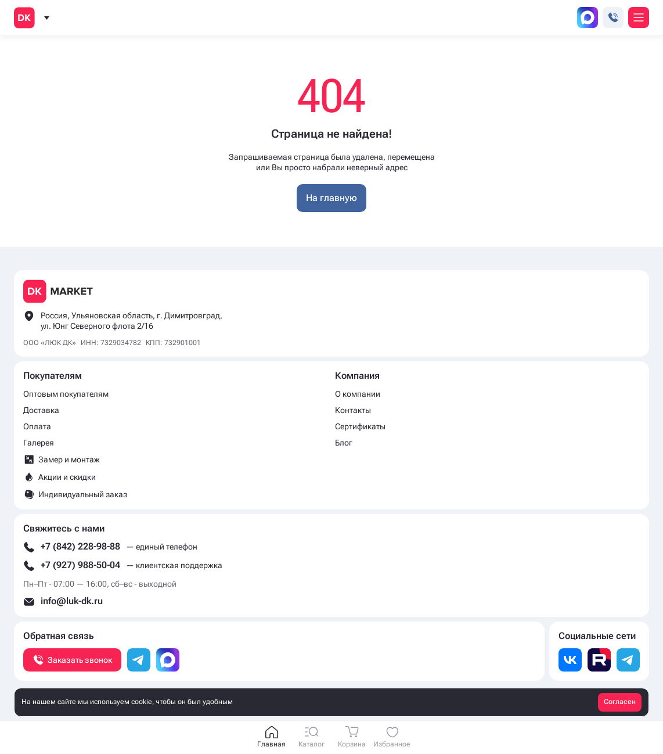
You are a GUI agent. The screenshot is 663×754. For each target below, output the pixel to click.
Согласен (620, 702)
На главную (331, 197)
